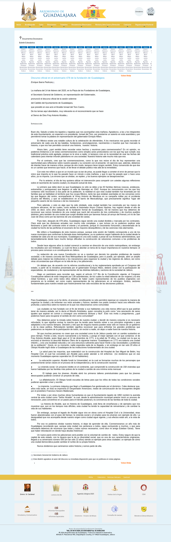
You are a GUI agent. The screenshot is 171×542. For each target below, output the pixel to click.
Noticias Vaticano (114, 477)
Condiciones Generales (93, 529)
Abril (23, 55)
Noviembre (23, 67)
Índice (23, 71)
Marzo (23, 53)
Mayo (23, 56)
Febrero (23, 51)
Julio (23, 60)
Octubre (23, 65)
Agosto (23, 62)
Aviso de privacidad (76, 529)
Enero (23, 49)
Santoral (126, 477)
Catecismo (102, 477)
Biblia (91, 477)
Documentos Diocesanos (81, 25)
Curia (41, 25)
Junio (23, 58)
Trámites (64, 25)
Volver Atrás (126, 76)
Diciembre (23, 69)
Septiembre (23, 63)
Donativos (139, 12)
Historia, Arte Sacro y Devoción (107, 25)
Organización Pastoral (144, 25)
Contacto (127, 25)
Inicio (19, 24)
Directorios (51, 25)
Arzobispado (30, 25)
